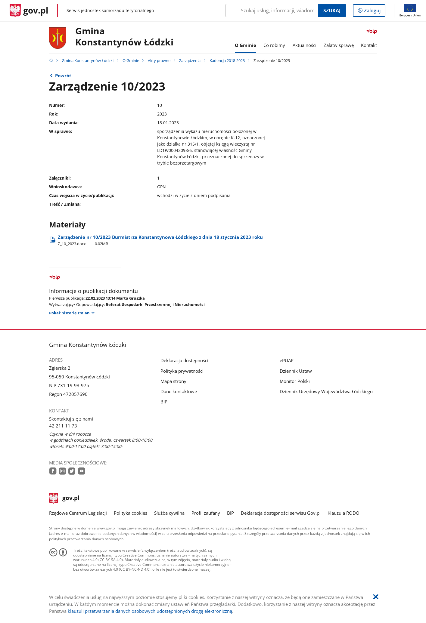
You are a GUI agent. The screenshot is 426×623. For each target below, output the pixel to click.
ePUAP (287, 360)
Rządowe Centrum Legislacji (78, 513)
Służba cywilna (169, 513)
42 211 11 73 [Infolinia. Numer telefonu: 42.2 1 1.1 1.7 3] (63, 426)
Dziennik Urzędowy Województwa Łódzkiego (326, 391)
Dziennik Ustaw (296, 371)
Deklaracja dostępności (184, 360)
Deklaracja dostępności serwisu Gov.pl (281, 513)
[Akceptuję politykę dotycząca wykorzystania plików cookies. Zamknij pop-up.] (375, 597)
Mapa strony (173, 381)
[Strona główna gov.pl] (29, 10)
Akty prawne (159, 60)
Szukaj (331, 10)
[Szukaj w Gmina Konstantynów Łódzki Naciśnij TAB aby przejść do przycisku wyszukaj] (271, 10)
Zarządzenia (190, 60)
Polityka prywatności (182, 371)
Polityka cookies (130, 513)
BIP (163, 402)
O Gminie (131, 60)
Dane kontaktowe (178, 391)
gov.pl (64, 498)
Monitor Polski (295, 381)
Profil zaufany (205, 513)
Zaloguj (374, 12)
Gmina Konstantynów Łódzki (124, 36)
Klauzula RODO (343, 513)
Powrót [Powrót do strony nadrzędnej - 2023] (63, 75)
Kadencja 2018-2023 (227, 60)
